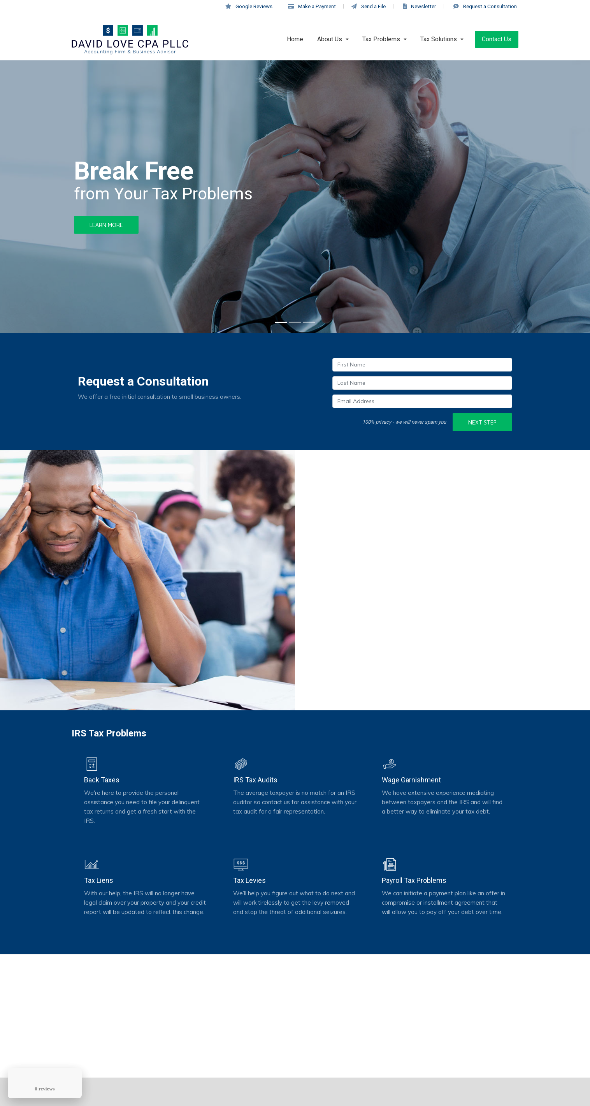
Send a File (368, 6)
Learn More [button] (106, 225)
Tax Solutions (438, 39)
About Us (329, 39)
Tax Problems (381, 39)
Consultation (485, 6)
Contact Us (496, 39)
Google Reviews (248, 6)
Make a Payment (312, 6)
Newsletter (419, 6)
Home (295, 39)
